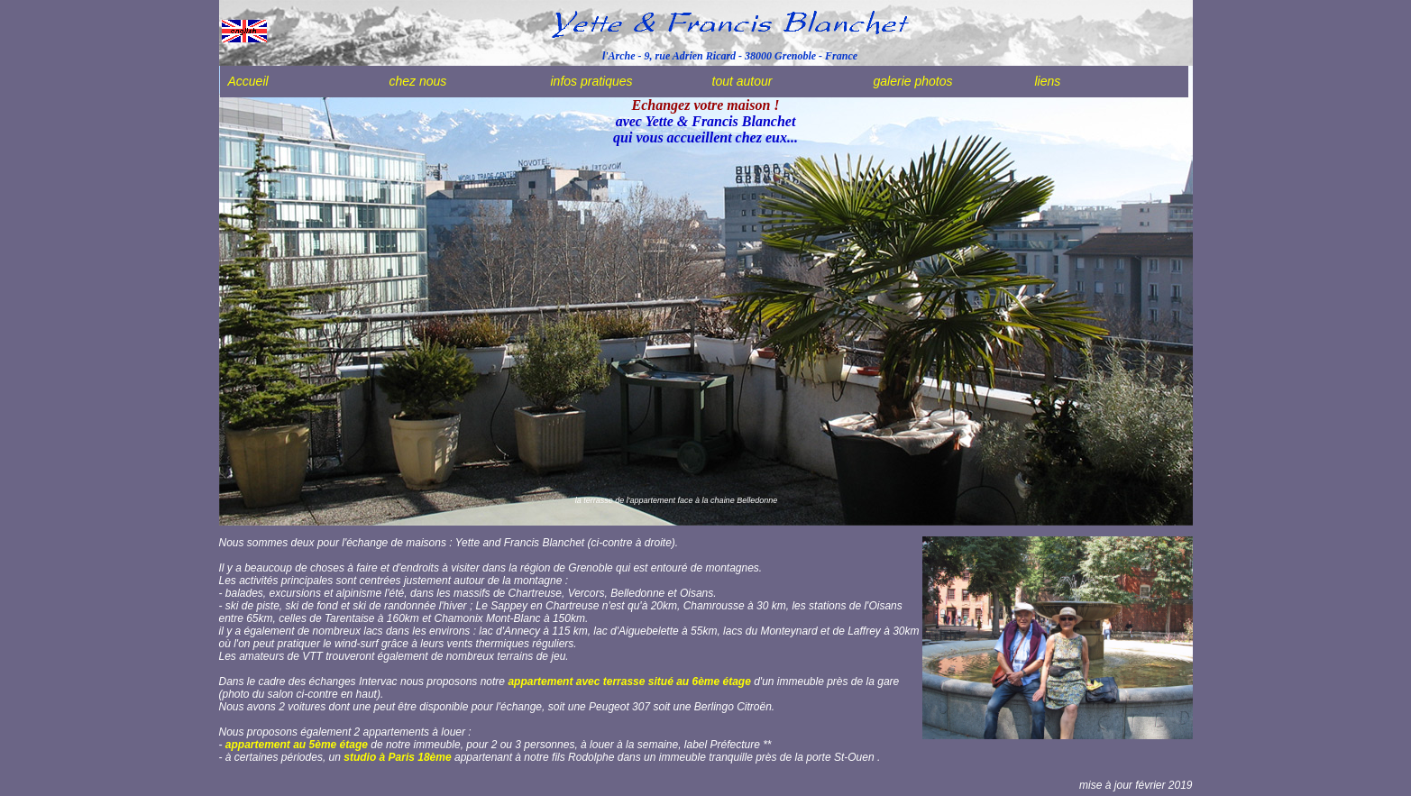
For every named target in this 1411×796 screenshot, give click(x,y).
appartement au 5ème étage (298, 744)
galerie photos (913, 81)
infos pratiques (592, 81)
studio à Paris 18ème (397, 757)
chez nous (418, 81)
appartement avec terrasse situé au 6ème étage (629, 681)
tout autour (742, 81)
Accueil (248, 81)
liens (1048, 81)
